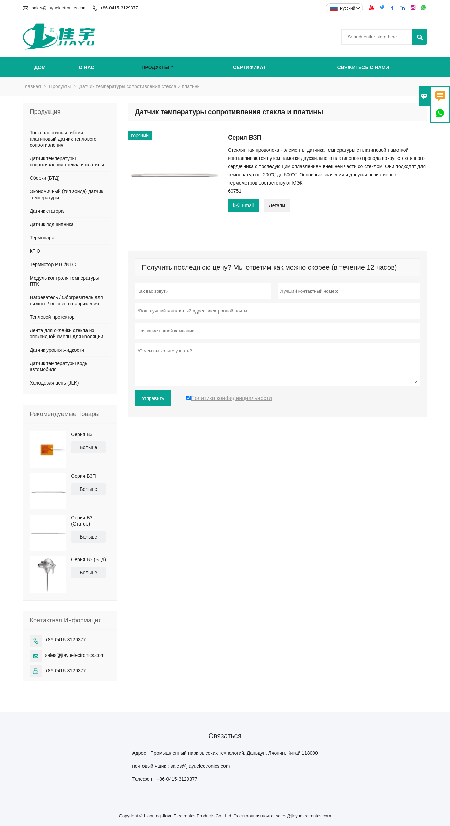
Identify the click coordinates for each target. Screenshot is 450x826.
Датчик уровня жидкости (57, 350)
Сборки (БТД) (45, 178)
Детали (277, 205)
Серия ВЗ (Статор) (81, 521)
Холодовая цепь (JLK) (54, 383)
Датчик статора (47, 211)
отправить (152, 398)
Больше (88, 447)
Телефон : (143, 779)
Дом (40, 67)
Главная (32, 86)
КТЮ (35, 251)
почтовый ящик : (150, 766)
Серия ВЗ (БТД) (88, 559)
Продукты (157, 67)
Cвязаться (225, 736)
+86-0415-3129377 (119, 7)
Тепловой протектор (52, 317)
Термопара (42, 237)
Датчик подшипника (52, 224)
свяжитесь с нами (363, 67)
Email (243, 204)
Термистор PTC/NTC (53, 264)
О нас (86, 67)
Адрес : (140, 753)
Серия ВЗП (83, 476)
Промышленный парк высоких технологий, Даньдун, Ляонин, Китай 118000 (234, 753)
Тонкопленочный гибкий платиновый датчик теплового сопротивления (63, 139)
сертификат (249, 67)
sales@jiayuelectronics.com (59, 7)
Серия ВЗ (81, 434)
